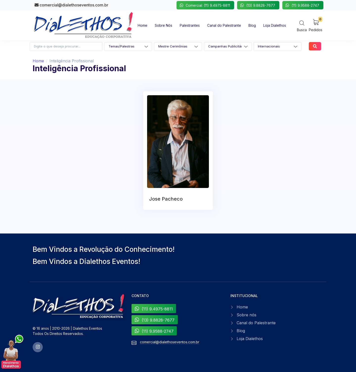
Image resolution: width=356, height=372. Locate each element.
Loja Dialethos (250, 338)
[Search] (302, 25)
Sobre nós (246, 314)
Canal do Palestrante (256, 322)
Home (38, 60)
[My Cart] (315, 25)
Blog (241, 330)
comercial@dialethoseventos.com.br (71, 4)
